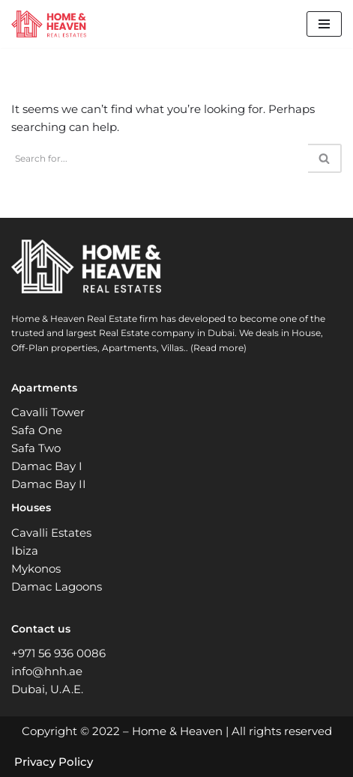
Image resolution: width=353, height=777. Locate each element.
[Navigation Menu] (324, 24)
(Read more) (218, 347)
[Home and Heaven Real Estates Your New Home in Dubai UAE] (48, 23)
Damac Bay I (46, 466)
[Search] (159, 158)
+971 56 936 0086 (58, 653)
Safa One (36, 430)
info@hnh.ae (46, 671)
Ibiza (24, 550)
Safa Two (36, 448)
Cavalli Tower (48, 412)
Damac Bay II (48, 484)
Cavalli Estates (51, 532)
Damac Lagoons (56, 586)
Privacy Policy (53, 762)
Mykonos (36, 568)
